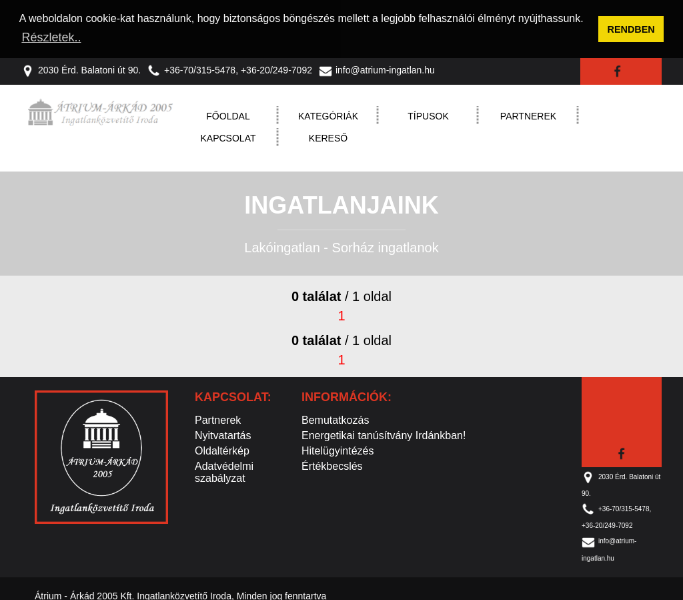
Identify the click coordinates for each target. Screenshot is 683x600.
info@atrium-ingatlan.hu (377, 68)
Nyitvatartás (223, 434)
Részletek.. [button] (51, 37)
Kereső (328, 136)
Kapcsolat (228, 136)
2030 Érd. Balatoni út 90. (81, 68)
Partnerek (528, 114)
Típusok (428, 114)
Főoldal (227, 114)
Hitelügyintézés (337, 449)
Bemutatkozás (335, 418)
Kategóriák (328, 114)
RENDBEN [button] (631, 29)
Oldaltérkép (222, 449)
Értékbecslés (332, 465)
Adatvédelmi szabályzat (224, 471)
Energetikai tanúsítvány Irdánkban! (383, 434)
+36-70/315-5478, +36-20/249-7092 (229, 68)
